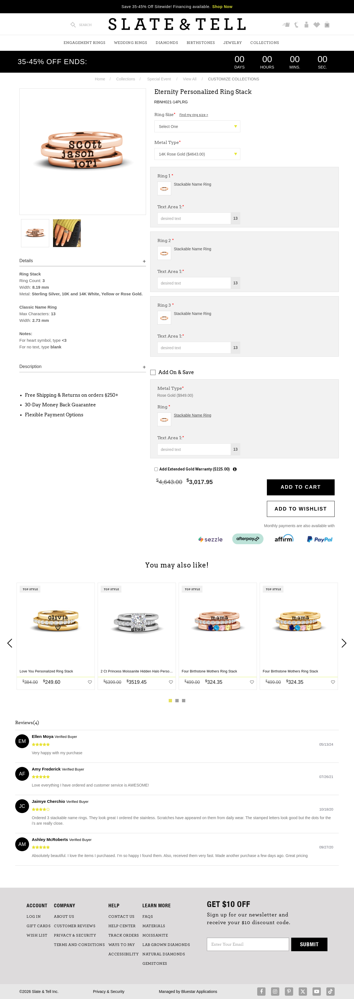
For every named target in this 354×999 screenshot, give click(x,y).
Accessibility (123, 954)
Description (30, 366)
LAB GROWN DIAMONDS (166, 945)
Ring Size (181, 114)
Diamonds (167, 43)
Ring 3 (165, 305)
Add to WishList (301, 509)
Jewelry (232, 43)
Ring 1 (165, 175)
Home (100, 79)
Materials (153, 926)
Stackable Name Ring (192, 184)
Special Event (159, 79)
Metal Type (167, 142)
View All (190, 79)
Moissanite (155, 935)
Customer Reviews (74, 926)
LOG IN (34, 917)
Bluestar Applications (199, 991)
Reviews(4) (27, 722)
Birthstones (201, 43)
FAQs (147, 917)
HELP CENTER (122, 926)
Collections (264, 43)
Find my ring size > (193, 115)
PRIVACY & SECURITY (75, 935)
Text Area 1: (170, 206)
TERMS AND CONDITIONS (79, 945)
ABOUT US (64, 917)
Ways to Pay (121, 945)
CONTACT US (121, 917)
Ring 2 (165, 240)
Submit (309, 944)
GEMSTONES (154, 964)
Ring (163, 406)
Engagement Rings (84, 43)
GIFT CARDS (39, 926)
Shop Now (222, 6)
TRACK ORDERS (123, 935)
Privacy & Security (108, 991)
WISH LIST (37, 935)
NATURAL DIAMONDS (163, 954)
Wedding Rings (130, 43)
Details (26, 260)
